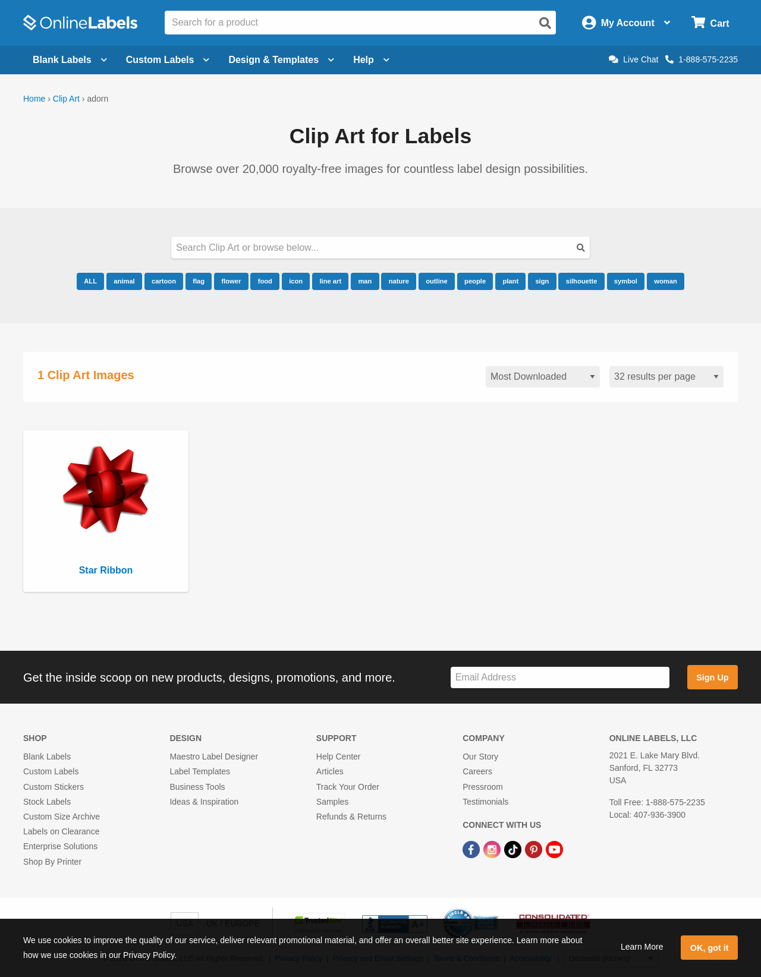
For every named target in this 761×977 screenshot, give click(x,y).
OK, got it (709, 948)
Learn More (642, 946)
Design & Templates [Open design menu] (281, 60)
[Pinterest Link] (535, 848)
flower (231, 281)
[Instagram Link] (493, 848)
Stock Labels (47, 801)
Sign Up (712, 677)
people (475, 281)
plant (510, 281)
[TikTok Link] (514, 848)
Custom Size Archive (61, 816)
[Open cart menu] (710, 23)
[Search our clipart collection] (380, 248)
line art (330, 281)
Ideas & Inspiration (203, 801)
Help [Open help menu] (371, 60)
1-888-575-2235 (701, 59)
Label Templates (199, 771)
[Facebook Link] (472, 848)
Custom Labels (50, 771)
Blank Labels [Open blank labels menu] (70, 60)
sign (542, 281)
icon (296, 281)
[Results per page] (666, 377)
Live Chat (633, 59)
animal (124, 281)
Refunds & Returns (351, 816)
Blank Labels (47, 756)
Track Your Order (347, 787)
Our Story (480, 756)
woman (665, 281)
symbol (625, 281)
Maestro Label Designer (213, 756)
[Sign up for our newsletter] (560, 678)
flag (199, 281)
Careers (477, 771)
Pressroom (483, 787)
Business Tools (197, 787)
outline (437, 281)
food (265, 281)
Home (34, 98)
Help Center (338, 756)
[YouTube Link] (554, 848)
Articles (330, 771)
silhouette (582, 281)
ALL (90, 281)
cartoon (164, 281)
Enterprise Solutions (60, 846)
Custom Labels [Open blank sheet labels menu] (168, 60)
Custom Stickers (53, 787)
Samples (332, 801)
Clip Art (66, 98)
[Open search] (545, 23)
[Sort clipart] (543, 377)
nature (399, 281)
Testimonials (485, 801)
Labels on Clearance (61, 831)
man (365, 281)
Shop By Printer (52, 861)
